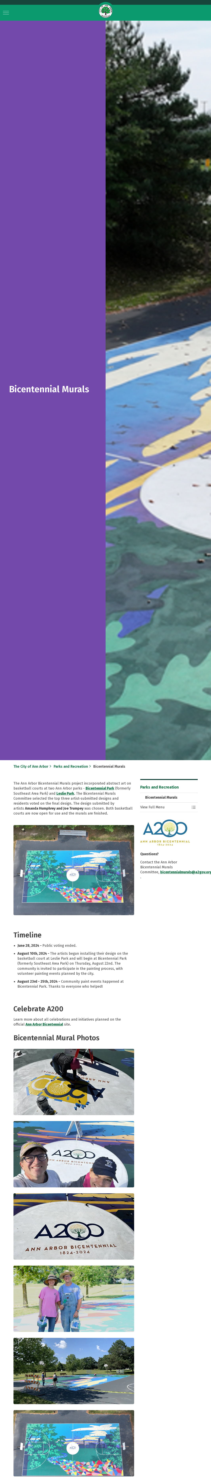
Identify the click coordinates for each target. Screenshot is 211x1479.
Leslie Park (65, 793)
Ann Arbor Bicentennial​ (44, 1024)
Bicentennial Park (100, 788)
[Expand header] (6, 13)
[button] (73, 870)
